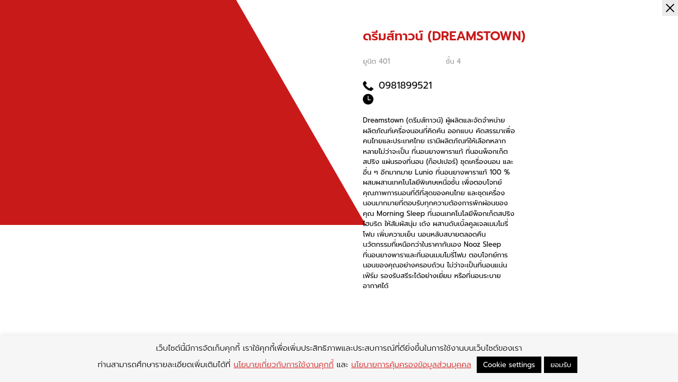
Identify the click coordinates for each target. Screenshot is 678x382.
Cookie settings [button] (509, 365)
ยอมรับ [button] (560, 365)
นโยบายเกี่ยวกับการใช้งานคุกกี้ (284, 364)
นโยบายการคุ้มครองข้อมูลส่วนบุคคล (411, 364)
